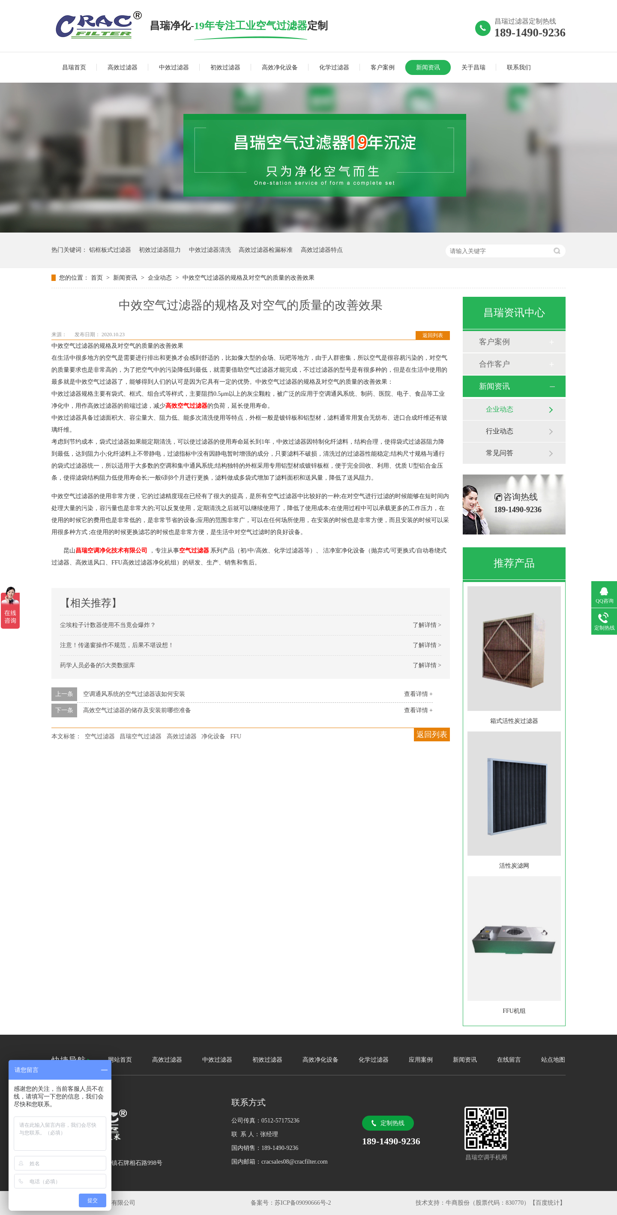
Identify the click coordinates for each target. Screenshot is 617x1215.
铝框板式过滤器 (110, 250)
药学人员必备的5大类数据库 (97, 665)
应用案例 (421, 1060)
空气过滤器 (100, 736)
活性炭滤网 (514, 866)
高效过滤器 (123, 67)
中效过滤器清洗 (210, 250)
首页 (98, 278)
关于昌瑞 (473, 67)
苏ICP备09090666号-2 (303, 1203)
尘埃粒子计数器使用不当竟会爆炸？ (108, 625)
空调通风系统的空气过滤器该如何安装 (134, 694)
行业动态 (499, 431)
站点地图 (553, 1060)
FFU (236, 736)
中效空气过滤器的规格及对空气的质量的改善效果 (248, 278)
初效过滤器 (225, 67)
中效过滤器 (174, 67)
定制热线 (392, 1123)
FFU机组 (514, 1011)
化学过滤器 (334, 67)
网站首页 (120, 1060)
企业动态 (161, 278)
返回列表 (432, 335)
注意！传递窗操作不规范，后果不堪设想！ (117, 645)
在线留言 (509, 1060)
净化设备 (213, 736)
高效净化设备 (280, 67)
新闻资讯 (428, 67)
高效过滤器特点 (322, 250)
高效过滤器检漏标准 (266, 250)
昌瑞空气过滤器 (141, 736)
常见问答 (499, 453)
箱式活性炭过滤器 (514, 721)
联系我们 (519, 67)
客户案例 (383, 67)
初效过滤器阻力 (160, 250)
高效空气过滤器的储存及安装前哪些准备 (137, 710)
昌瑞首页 (74, 67)
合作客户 (494, 364)
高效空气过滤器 (186, 406)
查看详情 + (418, 694)
